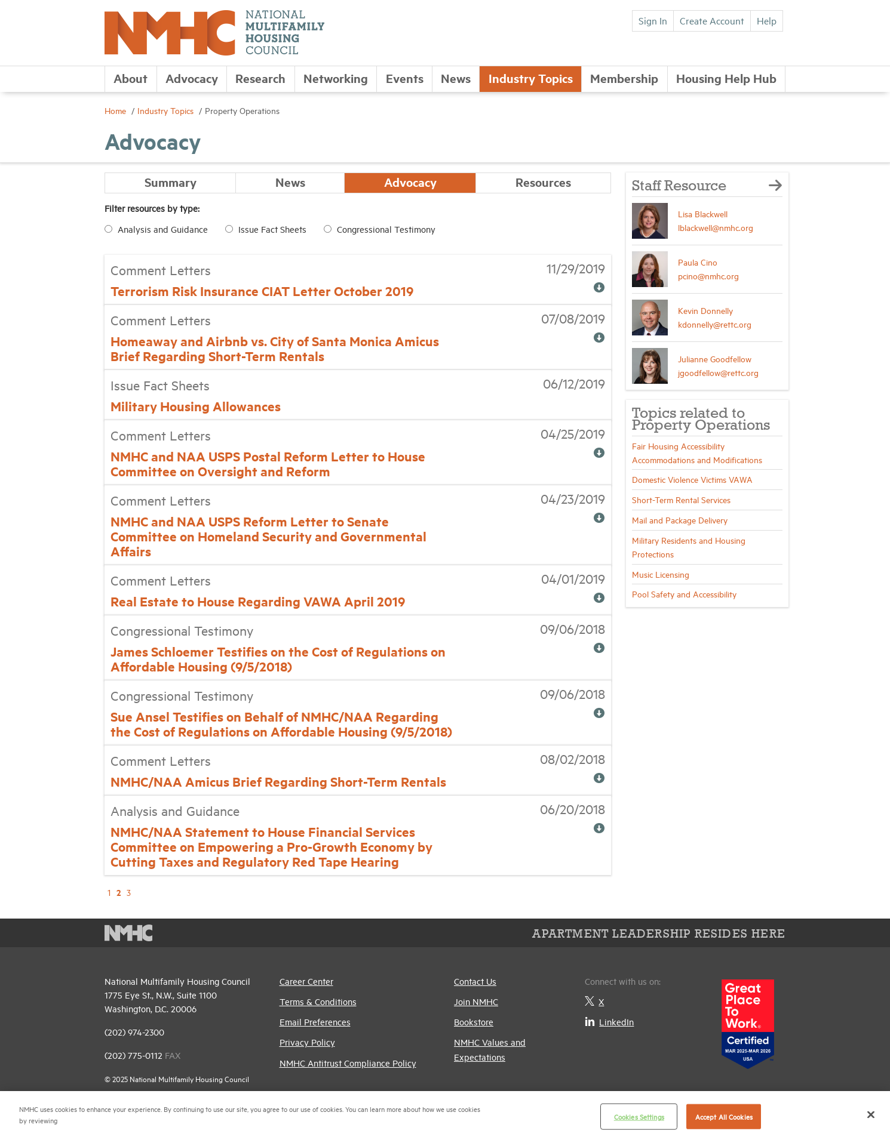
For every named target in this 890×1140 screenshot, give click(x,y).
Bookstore (473, 1021)
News (456, 78)
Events (404, 78)
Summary (171, 182)
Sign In (653, 20)
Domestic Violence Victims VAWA (692, 479)
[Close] (871, 1114)
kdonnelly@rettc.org (714, 323)
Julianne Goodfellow (714, 358)
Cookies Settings (639, 1116)
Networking (335, 78)
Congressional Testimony (386, 229)
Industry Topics (531, 78)
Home (116, 110)
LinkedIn (609, 1021)
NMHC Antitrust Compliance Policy (348, 1062)
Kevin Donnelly (705, 310)
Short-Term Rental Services (681, 499)
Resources (543, 182)
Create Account (712, 20)
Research (260, 78)
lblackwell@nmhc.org (715, 227)
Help (767, 20)
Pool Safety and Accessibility (684, 593)
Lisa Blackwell (703, 213)
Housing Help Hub (726, 78)
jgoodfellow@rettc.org (718, 372)
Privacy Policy (307, 1042)
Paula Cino (697, 261)
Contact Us (475, 981)
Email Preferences (315, 1021)
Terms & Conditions (318, 1001)
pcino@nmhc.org (708, 275)
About (130, 78)
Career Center (306, 981)
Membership (624, 78)
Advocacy (191, 78)
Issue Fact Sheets (272, 229)
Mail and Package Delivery (680, 519)
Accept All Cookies (724, 1116)
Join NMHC (476, 1001)
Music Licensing (660, 574)
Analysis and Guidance (163, 229)
